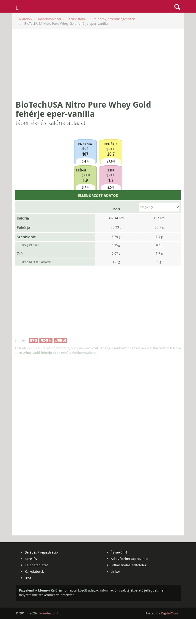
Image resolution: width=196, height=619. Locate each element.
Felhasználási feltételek (128, 565)
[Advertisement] (98, 65)
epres (33, 340)
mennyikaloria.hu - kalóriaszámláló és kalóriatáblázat (98, 6)
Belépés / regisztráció (41, 552)
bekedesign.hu (50, 613)
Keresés (31, 559)
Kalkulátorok (34, 571)
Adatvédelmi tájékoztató (129, 559)
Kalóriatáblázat (36, 565)
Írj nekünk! (119, 552)
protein (46, 340)
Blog (28, 578)
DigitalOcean (171, 613)
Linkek (115, 571)
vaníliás (60, 340)
